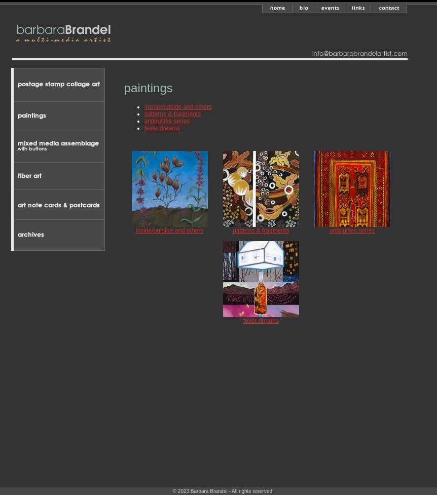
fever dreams (162, 128)
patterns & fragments (172, 114)
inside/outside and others (178, 106)
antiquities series (167, 121)
